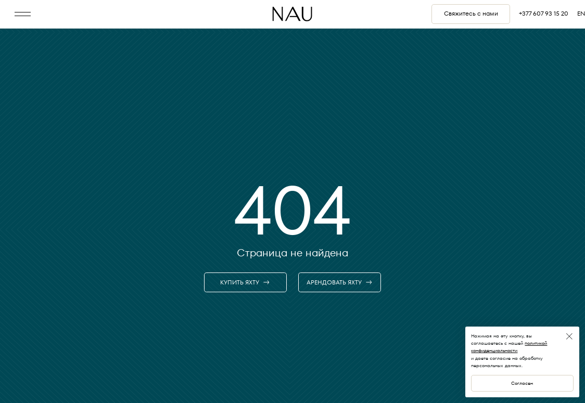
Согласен (522, 383)
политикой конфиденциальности (509, 347)
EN (581, 13)
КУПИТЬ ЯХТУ (245, 282)
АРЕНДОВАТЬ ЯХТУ (340, 282)
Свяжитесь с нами (471, 13)
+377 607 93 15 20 (543, 13)
